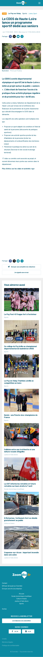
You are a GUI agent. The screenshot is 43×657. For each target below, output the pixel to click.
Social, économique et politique (21, 596)
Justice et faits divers (21, 601)
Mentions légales (7, 642)
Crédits (4, 639)
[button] (39, 3)
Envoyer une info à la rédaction (12, 589)
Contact (4, 583)
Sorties (4, 609)
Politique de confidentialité (10, 645)
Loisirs (31, 13)
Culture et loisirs (21, 598)
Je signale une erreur (21, 272)
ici (33, 169)
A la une (21, 594)
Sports (24, 13)
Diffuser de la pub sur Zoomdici (12, 586)
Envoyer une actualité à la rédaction (23, 267)
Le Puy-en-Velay (14, 13)
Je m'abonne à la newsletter (21, 621)
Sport (35, 13)
